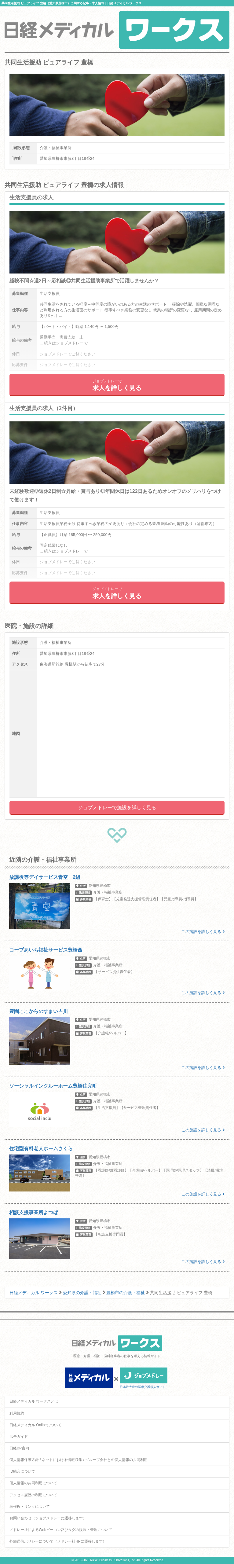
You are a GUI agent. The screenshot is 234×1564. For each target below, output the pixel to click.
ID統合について (22, 1471)
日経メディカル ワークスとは (33, 1401)
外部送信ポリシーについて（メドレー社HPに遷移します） (57, 1541)
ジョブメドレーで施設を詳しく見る (117, 807)
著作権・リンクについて (29, 1506)
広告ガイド (18, 1436)
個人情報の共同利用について (33, 1483)
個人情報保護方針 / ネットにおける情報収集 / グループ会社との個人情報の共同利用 (78, 1460)
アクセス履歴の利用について (33, 1495)
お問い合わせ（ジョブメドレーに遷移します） (47, 1518)
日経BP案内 (19, 1448)
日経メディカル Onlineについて (35, 1425)
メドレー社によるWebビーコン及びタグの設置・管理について (60, 1530)
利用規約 (16, 1413)
